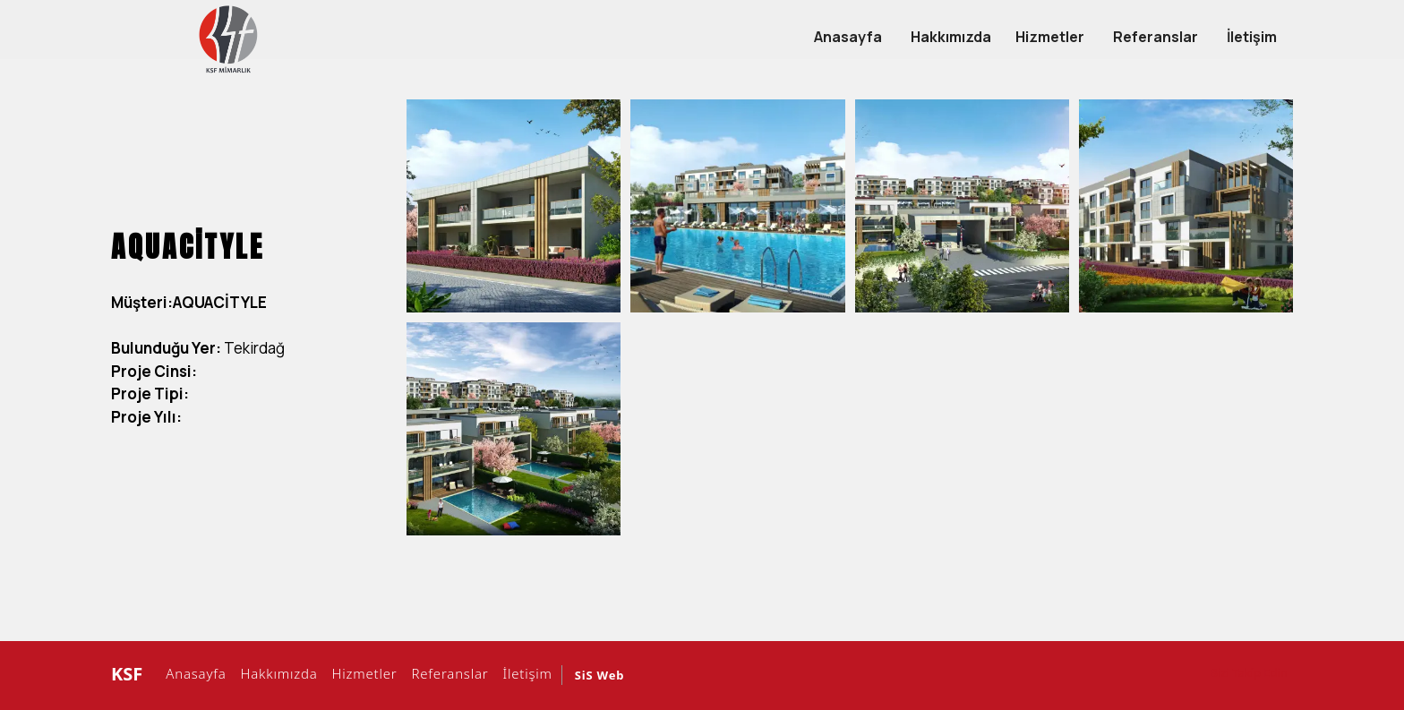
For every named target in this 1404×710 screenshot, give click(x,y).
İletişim (525, 673)
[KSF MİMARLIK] (228, 39)
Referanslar (448, 673)
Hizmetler (362, 673)
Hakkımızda (276, 673)
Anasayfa (193, 673)
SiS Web (599, 675)
